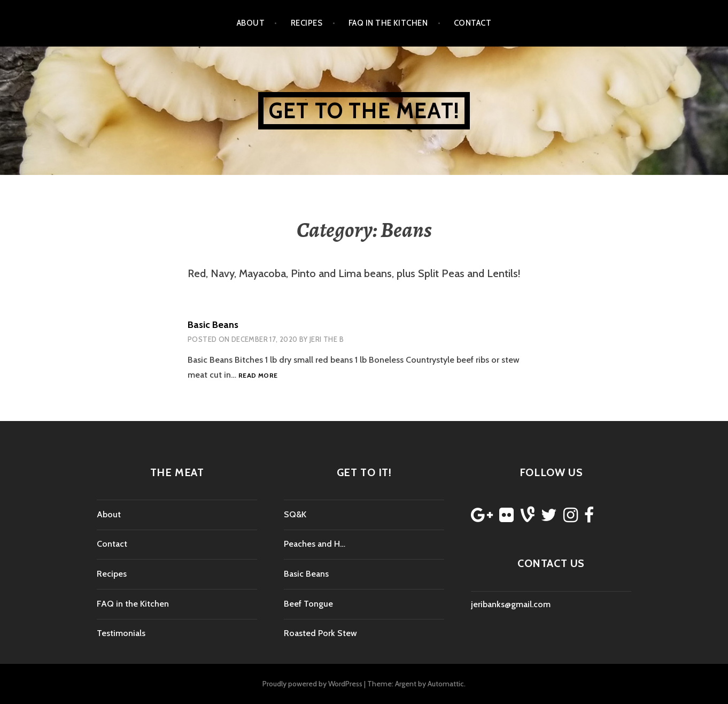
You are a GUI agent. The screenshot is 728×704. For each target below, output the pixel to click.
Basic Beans (213, 325)
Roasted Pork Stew (320, 633)
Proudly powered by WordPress (312, 683)
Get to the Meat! (364, 110)
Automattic (446, 683)
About (251, 23)
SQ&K (295, 514)
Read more (257, 375)
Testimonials (121, 633)
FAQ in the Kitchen (388, 23)
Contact (472, 23)
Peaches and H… (314, 544)
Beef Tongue (308, 604)
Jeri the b (326, 339)
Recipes (306, 23)
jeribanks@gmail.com (511, 604)
